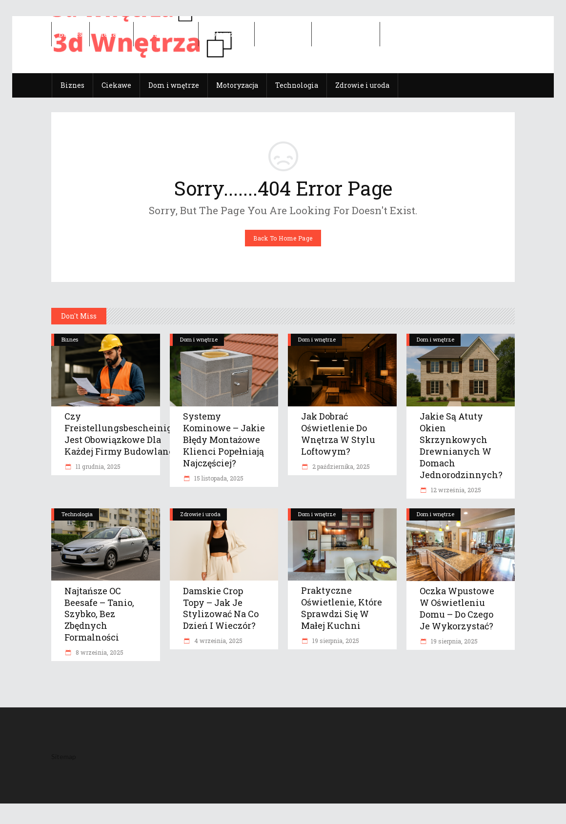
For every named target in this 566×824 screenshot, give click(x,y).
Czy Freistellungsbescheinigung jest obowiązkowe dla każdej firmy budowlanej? (127, 433)
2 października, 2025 (340, 466)
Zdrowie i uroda (200, 514)
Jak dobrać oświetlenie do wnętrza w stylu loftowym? (338, 433)
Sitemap (63, 756)
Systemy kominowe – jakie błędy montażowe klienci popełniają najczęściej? (224, 439)
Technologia (77, 514)
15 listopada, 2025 (218, 478)
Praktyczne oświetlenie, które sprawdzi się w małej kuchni (341, 607)
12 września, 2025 (455, 490)
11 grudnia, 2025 (97, 466)
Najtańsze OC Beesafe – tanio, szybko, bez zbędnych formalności (99, 614)
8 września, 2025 (98, 652)
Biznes (69, 339)
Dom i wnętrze (199, 339)
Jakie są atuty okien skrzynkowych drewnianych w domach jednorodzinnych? (461, 445)
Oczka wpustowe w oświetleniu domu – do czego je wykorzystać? (457, 608)
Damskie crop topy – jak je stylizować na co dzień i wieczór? (221, 608)
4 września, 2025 (218, 640)
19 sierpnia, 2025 (335, 640)
